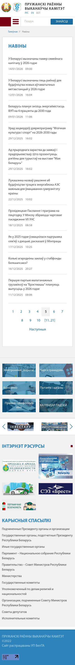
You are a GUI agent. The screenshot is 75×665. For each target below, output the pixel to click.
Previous (4, 426)
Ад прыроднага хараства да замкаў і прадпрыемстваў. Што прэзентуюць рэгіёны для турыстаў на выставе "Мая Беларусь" (34, 157)
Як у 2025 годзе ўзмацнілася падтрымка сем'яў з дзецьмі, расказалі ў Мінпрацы (35, 239)
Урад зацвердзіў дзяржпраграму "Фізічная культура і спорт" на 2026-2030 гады (37, 130)
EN (32, 13)
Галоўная (13, 32)
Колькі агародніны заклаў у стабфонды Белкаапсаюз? (34, 260)
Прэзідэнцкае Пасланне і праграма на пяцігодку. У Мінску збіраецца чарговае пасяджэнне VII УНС (35, 215)
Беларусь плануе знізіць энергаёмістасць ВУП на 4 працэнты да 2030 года (36, 108)
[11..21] (50, 320)
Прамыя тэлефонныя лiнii (19, 405)
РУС (27, 13)
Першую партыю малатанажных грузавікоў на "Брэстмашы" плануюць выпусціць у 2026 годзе (33, 285)
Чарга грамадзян (51, 370)
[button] (16, 21)
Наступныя (37, 329)
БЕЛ (38, 13)
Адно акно (10, 387)
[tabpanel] (37, 483)
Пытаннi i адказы (51, 387)
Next (70, 426)
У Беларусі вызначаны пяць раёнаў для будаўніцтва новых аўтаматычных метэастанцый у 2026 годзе (34, 85)
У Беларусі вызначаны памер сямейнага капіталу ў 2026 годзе (35, 61)
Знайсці (62, 21)
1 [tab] (72, 446)
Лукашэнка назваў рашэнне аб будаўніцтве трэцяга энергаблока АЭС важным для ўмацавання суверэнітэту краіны (34, 187)
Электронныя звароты (18, 370)
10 (38, 320)
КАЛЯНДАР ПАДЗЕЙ (53, 405)
